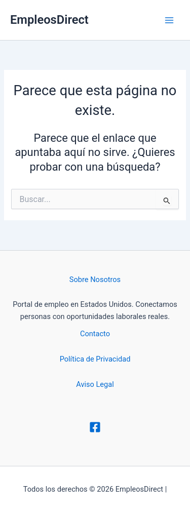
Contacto (95, 333)
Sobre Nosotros (95, 279)
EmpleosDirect (49, 20)
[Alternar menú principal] (169, 20)
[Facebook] (95, 427)
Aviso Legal (94, 384)
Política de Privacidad (95, 359)
